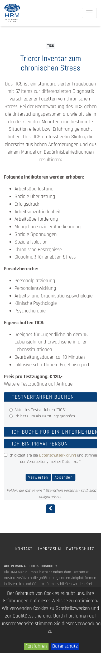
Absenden (64, 477)
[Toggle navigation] (89, 13)
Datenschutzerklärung (57, 455)
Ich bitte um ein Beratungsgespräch (45, 416)
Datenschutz (65, 646)
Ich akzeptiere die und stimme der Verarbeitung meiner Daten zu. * (50, 458)
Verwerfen (38, 477)
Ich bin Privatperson (40, 443)
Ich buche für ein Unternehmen (55, 431)
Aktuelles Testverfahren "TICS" (40, 410)
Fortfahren (36, 646)
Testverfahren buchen (43, 396)
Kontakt (24, 548)
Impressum (49, 548)
